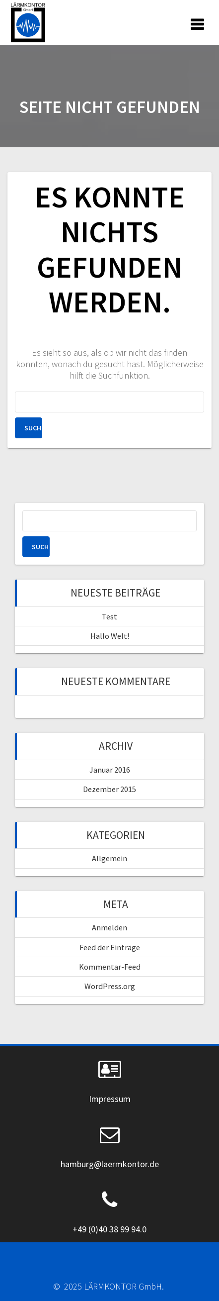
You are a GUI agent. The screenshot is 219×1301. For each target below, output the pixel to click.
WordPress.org (109, 986)
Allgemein (109, 858)
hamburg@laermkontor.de (110, 1164)
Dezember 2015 (109, 789)
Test (109, 616)
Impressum (110, 1098)
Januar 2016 (109, 770)
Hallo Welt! (109, 636)
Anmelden (109, 927)
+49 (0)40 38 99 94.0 (109, 1229)
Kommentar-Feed (110, 967)
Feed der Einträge (109, 947)
